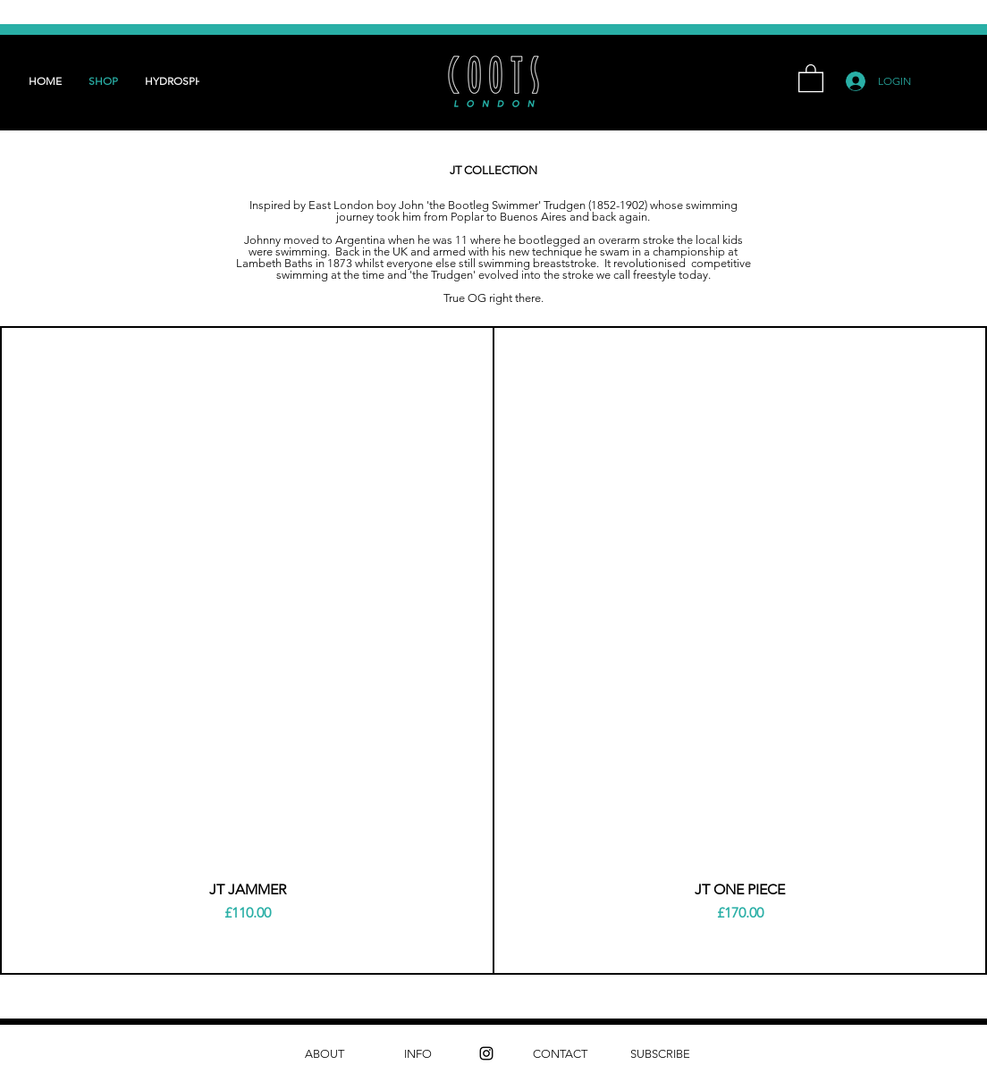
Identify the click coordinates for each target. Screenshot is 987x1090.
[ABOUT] (324, 1054)
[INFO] (418, 1054)
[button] (810, 77)
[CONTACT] (560, 1054)
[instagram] (486, 1053)
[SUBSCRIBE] (660, 1054)
